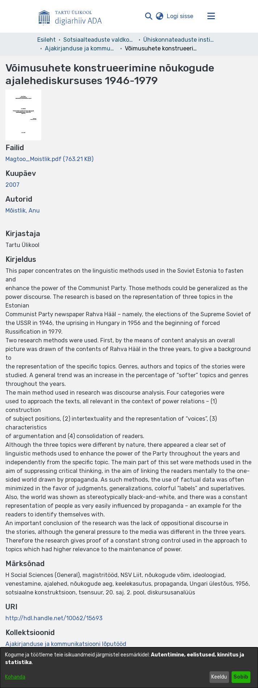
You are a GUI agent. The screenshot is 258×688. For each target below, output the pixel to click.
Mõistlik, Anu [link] (22, 210)
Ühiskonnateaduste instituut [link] (179, 39)
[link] (49, 159)
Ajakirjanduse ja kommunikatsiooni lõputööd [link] (81, 48)
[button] (148, 16)
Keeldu (219, 677)
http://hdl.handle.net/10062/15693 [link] (53, 618)
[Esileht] (73, 16)
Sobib (240, 677)
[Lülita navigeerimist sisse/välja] (211, 16)
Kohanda (15, 677)
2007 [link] (12, 184)
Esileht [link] (46, 39)
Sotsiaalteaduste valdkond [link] (99, 39)
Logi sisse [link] (180, 16)
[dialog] (129, 667)
